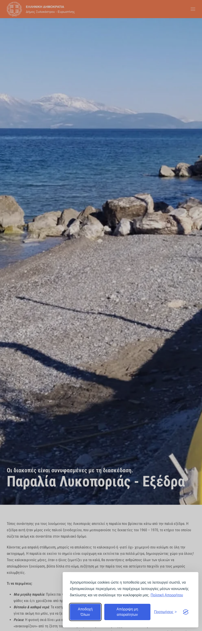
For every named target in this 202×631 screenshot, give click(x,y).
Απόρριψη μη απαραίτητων (127, 611)
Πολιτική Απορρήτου (167, 595)
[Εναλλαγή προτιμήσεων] (165, 612)
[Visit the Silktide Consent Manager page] (185, 612)
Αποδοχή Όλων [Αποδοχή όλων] (85, 611)
